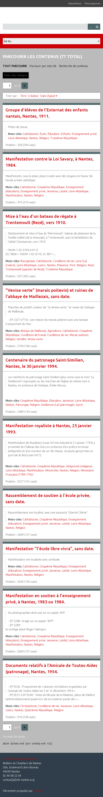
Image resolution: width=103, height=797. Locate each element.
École (43, 133)
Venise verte (35, 339)
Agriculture (54, 330)
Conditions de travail (33, 334)
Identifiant (75, 3)
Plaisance (62, 265)
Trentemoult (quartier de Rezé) (25, 269)
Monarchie (51, 470)
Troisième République (63, 138)
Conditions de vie (63, 261)
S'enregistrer (93, 3)
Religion (44, 138)
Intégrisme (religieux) (79, 466)
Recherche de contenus (73, 66)
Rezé (91, 265)
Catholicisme (30, 133)
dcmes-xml (17, 743)
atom (6, 743)
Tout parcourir (15, 66)
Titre (23, 95)
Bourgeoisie (27, 261)
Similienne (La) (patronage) (57, 404)
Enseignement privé (84, 133)
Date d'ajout (47, 95)
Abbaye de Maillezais (33, 330)
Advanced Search (91, 27)
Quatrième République (38, 710)
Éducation (53, 133)
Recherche (97, 27)
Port (72, 265)
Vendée (21, 339)
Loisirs (42, 265)
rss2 (49, 743)
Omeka (37, 790)
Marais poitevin (78, 334)
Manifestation (14, 195)
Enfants (65, 133)
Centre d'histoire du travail (19, 759)
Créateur (33, 95)
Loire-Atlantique (18, 138)
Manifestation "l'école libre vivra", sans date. (50, 548)
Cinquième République (51, 187)
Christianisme (28, 706)
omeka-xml (39, 743)
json (28, 743)
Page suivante (25, 86)
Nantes (33, 138)
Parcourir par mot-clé (43, 66)
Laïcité (63, 191)
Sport (79, 404)
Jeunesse (52, 191)
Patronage (22, 404)
